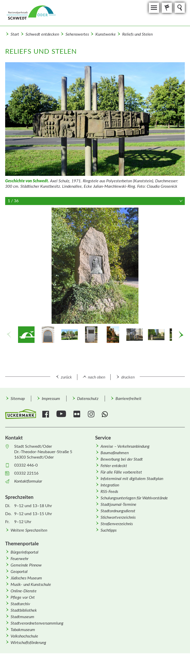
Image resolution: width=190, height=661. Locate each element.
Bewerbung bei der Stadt (122, 459)
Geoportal (19, 572)
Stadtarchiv (20, 604)
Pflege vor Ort (23, 597)
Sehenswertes (77, 34)
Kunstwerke (105, 34)
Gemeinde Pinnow (26, 565)
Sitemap (18, 399)
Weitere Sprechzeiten (29, 530)
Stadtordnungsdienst (118, 511)
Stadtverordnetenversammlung (37, 623)
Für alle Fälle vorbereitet (121, 472)
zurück (66, 377)
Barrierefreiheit (128, 399)
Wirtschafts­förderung (28, 643)
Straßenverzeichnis (117, 524)
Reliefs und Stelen (137, 34)
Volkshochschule (24, 636)
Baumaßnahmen (115, 453)
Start (15, 34)
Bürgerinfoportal (24, 552)
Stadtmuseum (22, 617)
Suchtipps (109, 530)
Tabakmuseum (23, 630)
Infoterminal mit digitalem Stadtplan (132, 479)
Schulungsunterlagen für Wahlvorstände (134, 498)
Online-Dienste (24, 591)
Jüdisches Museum (26, 578)
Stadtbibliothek (24, 610)
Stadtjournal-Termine (118, 504)
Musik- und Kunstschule (31, 585)
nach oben (96, 377)
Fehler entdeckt (114, 466)
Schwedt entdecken (42, 34)
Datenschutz (87, 399)
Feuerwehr (19, 559)
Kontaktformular (28, 481)
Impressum (51, 399)
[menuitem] (17, 399)
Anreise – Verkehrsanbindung (125, 446)
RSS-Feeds (109, 492)
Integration (110, 485)
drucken (128, 377)
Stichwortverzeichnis (118, 517)
